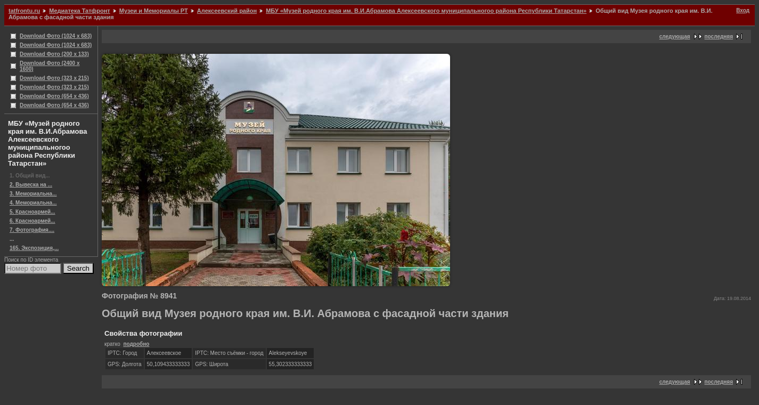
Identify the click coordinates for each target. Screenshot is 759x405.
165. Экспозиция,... (34, 248)
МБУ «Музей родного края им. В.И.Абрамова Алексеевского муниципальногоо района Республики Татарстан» (426, 10)
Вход (742, 10)
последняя (719, 36)
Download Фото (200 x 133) (54, 54)
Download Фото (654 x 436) (54, 96)
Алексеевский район (227, 10)
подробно (136, 344)
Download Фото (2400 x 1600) (50, 66)
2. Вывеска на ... (31, 185)
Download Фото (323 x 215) (54, 78)
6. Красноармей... (32, 221)
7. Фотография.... (32, 230)
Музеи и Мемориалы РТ (153, 10)
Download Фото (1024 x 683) (56, 36)
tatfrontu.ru (24, 10)
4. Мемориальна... (33, 203)
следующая (674, 36)
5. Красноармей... (32, 212)
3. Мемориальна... (33, 194)
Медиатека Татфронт (79, 10)
